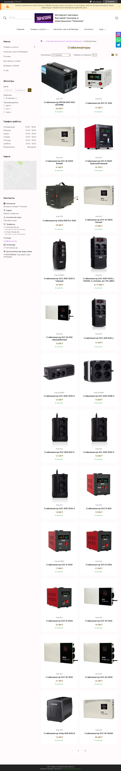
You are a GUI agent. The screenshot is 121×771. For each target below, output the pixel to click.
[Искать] (4, 18)
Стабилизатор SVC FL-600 (99, 103)
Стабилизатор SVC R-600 (98, 508)
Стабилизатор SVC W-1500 (59, 677)
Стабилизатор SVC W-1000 (98, 621)
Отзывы (7, 56)
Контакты (88, 29)
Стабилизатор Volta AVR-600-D (59, 733)
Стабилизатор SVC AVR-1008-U (98, 396)
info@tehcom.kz (10, 241)
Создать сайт (8, 1)
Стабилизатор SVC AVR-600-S (59, 452)
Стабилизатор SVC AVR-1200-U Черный (59, 279)
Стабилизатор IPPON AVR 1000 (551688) (59, 103)
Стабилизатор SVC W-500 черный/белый (59, 338)
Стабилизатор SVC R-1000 (59, 565)
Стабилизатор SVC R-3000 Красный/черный (98, 162)
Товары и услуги (38, 29)
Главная (20, 29)
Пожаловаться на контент (71, 769)
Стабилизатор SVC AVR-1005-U (59, 396)
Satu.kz (71, 767)
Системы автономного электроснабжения (64, 41)
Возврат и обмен (11, 66)
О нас (6, 70)
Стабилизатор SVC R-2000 (59, 621)
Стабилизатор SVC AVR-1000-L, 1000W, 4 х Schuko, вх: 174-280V (98, 279)
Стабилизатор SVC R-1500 (99, 565)
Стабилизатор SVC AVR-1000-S (98, 452)
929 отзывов (97, 1)
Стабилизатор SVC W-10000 (99, 733)
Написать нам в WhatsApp (65, 29)
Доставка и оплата (12, 61)
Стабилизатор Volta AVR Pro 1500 (59, 221)
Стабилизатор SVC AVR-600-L (99, 338)
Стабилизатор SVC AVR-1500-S (59, 508)
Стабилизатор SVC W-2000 (99, 677)
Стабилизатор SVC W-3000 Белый (99, 221)
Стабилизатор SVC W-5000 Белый (59, 162)
